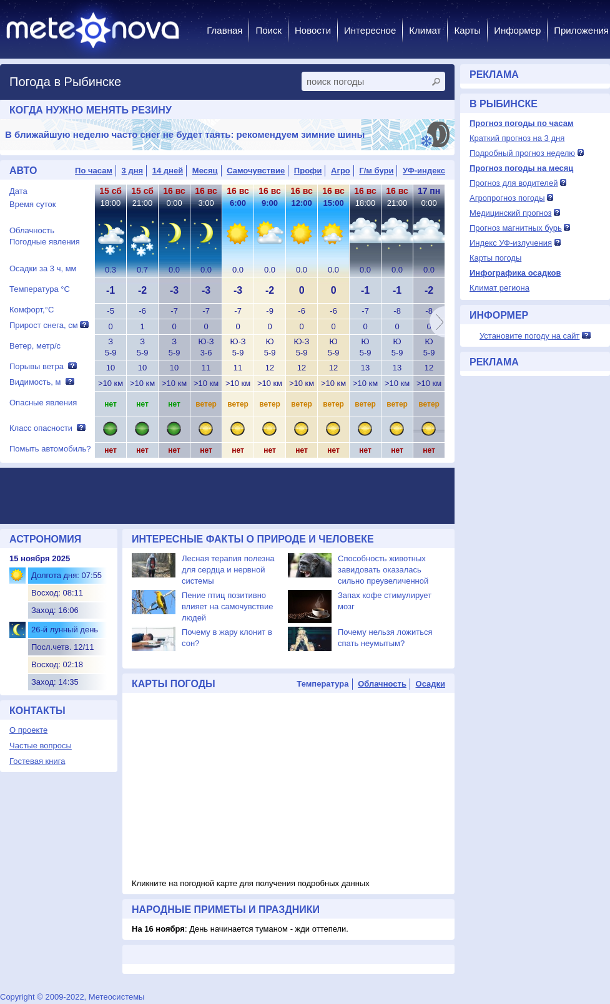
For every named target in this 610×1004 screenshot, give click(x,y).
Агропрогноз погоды (507, 198)
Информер (517, 30)
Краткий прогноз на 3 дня (517, 138)
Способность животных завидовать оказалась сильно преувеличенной (383, 570)
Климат (425, 30)
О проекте (28, 730)
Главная (224, 30)
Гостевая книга (37, 761)
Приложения (581, 30)
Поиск (268, 30)
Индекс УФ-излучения (511, 243)
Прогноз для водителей (514, 183)
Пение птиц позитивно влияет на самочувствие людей (227, 606)
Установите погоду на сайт (530, 335)
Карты (467, 30)
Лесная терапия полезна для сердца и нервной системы (228, 570)
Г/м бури (376, 170)
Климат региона (499, 287)
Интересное (370, 30)
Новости (313, 30)
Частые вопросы (40, 745)
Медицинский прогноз (510, 213)
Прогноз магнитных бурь (516, 228)
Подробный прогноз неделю (522, 153)
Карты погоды (495, 258)
